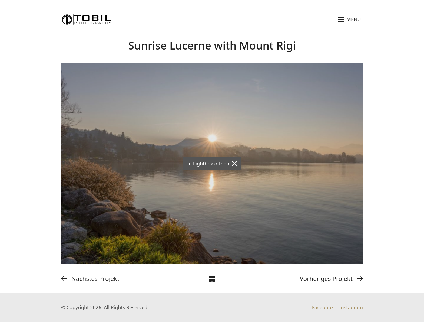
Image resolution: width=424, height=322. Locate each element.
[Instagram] (351, 308)
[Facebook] (323, 308)
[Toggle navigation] (349, 19)
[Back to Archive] (212, 279)
